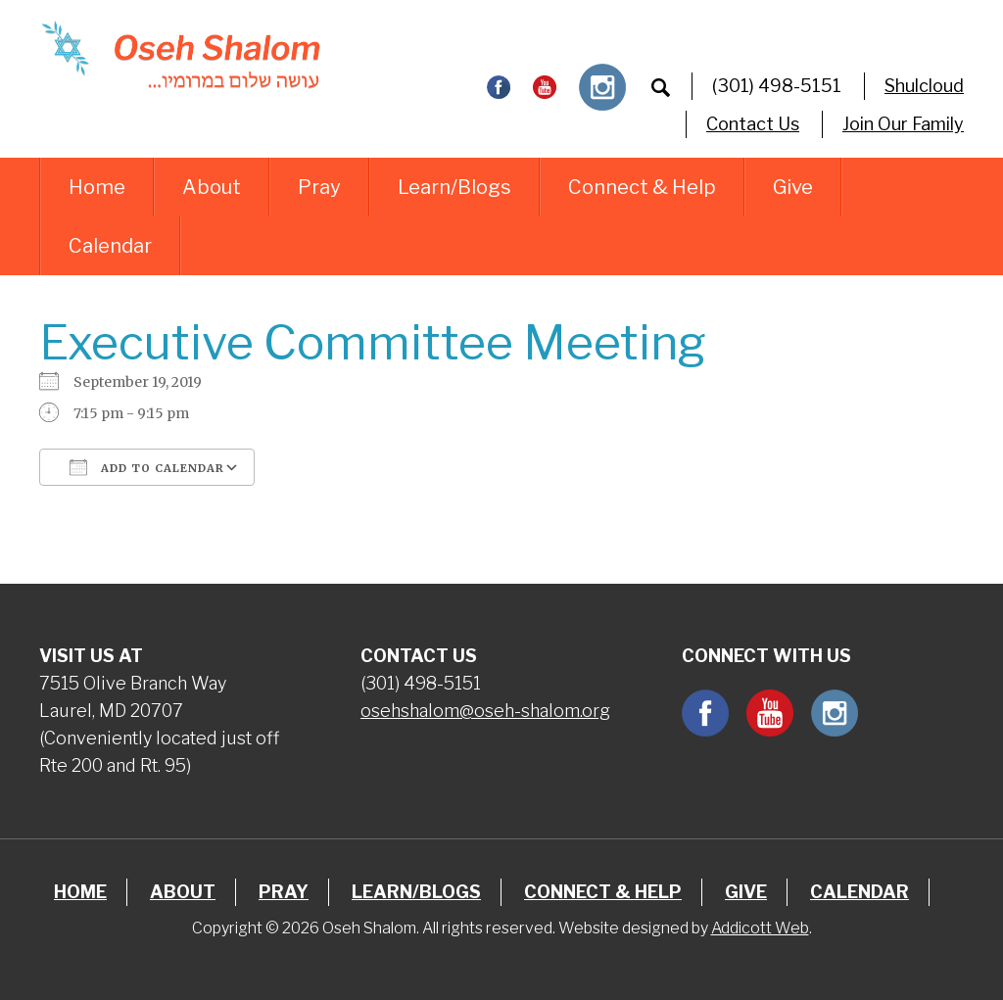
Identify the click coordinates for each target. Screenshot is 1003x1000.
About (211, 187)
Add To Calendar (147, 467)
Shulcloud (924, 85)
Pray (319, 187)
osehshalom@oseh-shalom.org (485, 710)
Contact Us (752, 124)
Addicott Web (760, 928)
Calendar (110, 246)
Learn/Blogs (454, 187)
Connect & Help (642, 187)
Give (793, 187)
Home (97, 187)
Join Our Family (903, 124)
